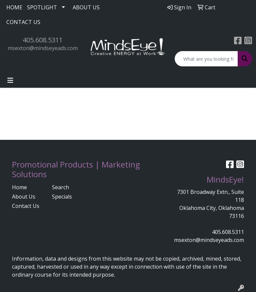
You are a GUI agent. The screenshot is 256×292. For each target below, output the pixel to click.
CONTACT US (23, 22)
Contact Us (25, 206)
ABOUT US (86, 7)
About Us (23, 196)
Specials (62, 196)
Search (60, 187)
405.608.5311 (43, 39)
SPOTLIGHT (42, 7)
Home (19, 187)
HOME (14, 7)
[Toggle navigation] (10, 80)
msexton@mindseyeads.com (43, 48)
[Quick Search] (206, 58)
